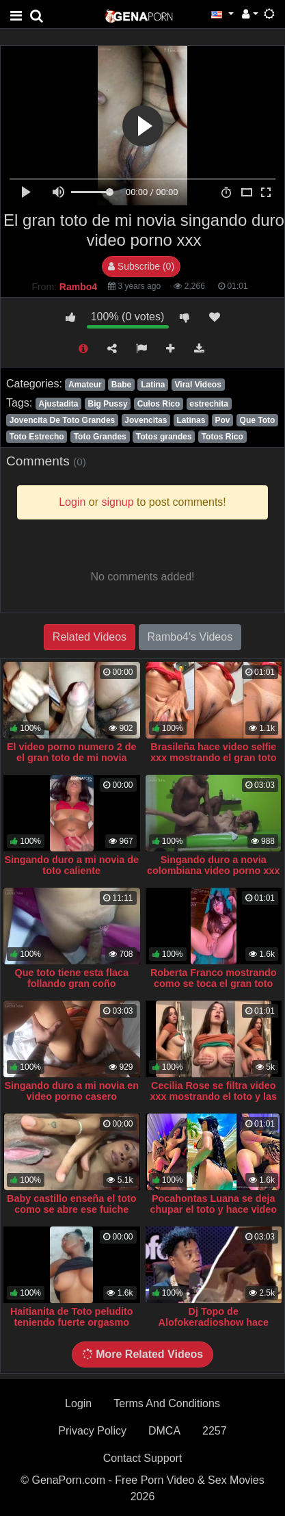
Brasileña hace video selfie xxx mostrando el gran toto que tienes (213, 757)
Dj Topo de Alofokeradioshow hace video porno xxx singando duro (213, 1328)
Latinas (190, 420)
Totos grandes (164, 436)
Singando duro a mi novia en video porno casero (71, 1091)
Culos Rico (158, 404)
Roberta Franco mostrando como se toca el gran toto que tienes (213, 983)
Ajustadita (58, 404)
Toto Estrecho (37, 436)
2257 (214, 1431)
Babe (121, 384)
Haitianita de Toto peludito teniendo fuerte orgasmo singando (71, 1322)
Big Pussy (108, 404)
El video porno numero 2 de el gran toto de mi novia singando (72, 757)
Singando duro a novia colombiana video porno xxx (213, 865)
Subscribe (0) (141, 266)
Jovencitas (145, 420)
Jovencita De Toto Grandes (62, 420)
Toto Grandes (100, 436)
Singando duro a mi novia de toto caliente (71, 865)
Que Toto (257, 420)
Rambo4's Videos (190, 637)
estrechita (208, 404)
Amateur (85, 384)
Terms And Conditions (166, 1403)
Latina (153, 384)
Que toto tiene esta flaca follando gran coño (71, 978)
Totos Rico (222, 436)
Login (78, 1403)
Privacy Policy (92, 1431)
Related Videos (89, 637)
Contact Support (142, 1458)
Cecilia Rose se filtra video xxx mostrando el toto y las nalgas (213, 1096)
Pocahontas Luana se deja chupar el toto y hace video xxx (213, 1209)
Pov (222, 420)
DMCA (164, 1431)
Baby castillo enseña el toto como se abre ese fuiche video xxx (72, 1209)
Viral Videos (198, 384)
